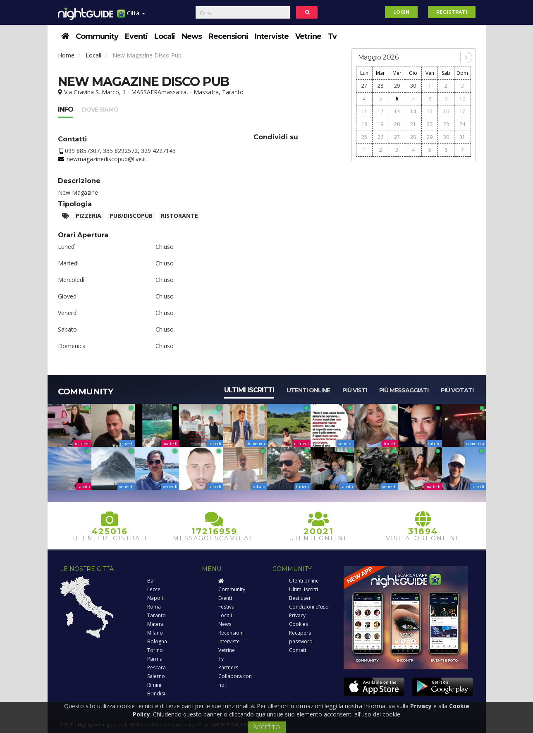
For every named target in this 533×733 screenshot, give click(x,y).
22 (430, 124)
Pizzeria (88, 216)
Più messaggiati (403, 390)
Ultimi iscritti (249, 390)
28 (380, 85)
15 (430, 111)
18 (364, 124)
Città (131, 16)
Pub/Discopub (131, 216)
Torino (155, 650)
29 (397, 85)
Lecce (153, 589)
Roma (154, 606)
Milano (155, 632)
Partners (228, 667)
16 (446, 111)
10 (462, 98)
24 (462, 124)
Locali (164, 36)
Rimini (154, 684)
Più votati (457, 390)
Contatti (298, 650)
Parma (155, 658)
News (192, 36)
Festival (227, 606)
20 (397, 124)
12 (380, 111)
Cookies (298, 624)
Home (66, 55)
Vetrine (308, 36)
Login (401, 12)
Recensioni (228, 36)
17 (462, 111)
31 (462, 137)
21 (413, 124)
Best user (300, 598)
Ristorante (179, 216)
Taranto (156, 615)
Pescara (156, 667)
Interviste (272, 36)
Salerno (156, 676)
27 (364, 85)
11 (364, 111)
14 (413, 111)
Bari (152, 580)
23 (446, 124)
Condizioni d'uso (309, 606)
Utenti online (308, 390)
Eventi (136, 36)
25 (364, 137)
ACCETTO (266, 727)
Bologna (157, 641)
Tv (332, 36)
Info (65, 109)
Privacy (297, 615)
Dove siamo (99, 109)
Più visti (354, 390)
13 (397, 111)
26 (380, 137)
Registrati (451, 12)
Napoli (155, 598)
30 (413, 85)
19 (380, 124)
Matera (155, 624)
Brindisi (156, 693)
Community (97, 36)
